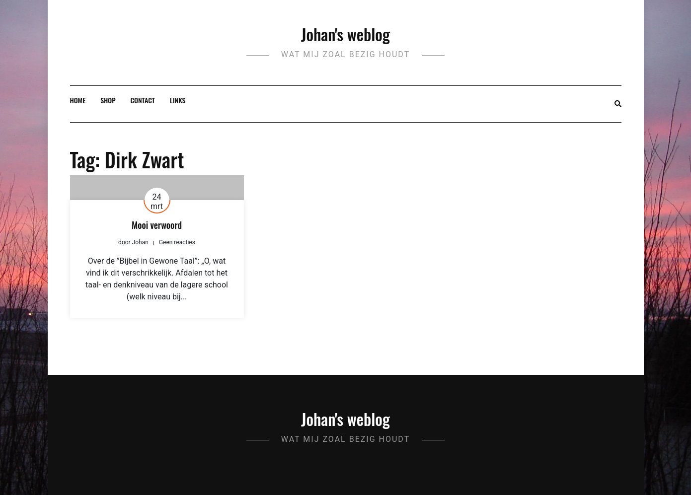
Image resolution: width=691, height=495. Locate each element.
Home (78, 100)
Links (178, 100)
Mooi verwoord (157, 224)
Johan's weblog (345, 34)
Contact (143, 100)
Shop (107, 100)
